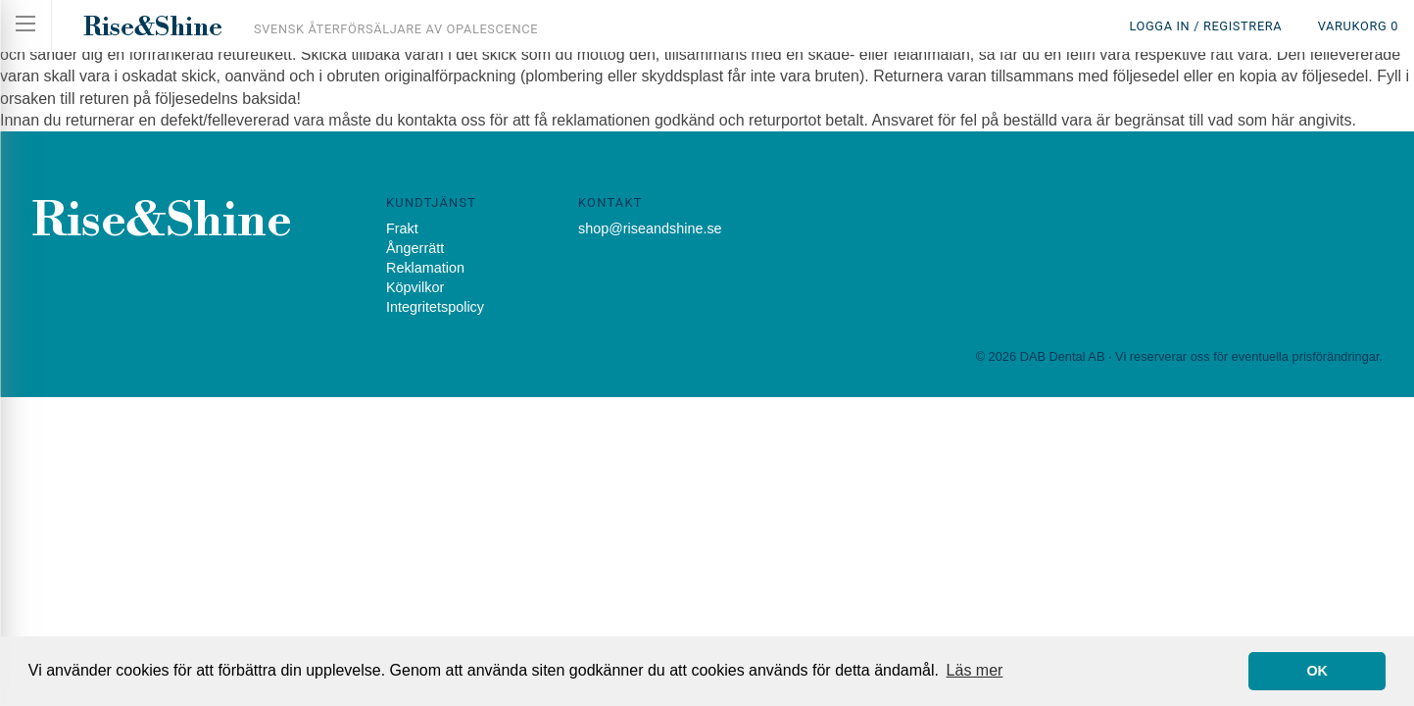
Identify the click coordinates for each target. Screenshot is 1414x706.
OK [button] (1317, 671)
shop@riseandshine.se (650, 228)
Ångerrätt (415, 248)
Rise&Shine (152, 27)
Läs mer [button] (975, 670)
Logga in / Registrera (1205, 26)
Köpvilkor (415, 287)
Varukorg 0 (1358, 26)
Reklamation (425, 268)
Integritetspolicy (435, 307)
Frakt (402, 228)
